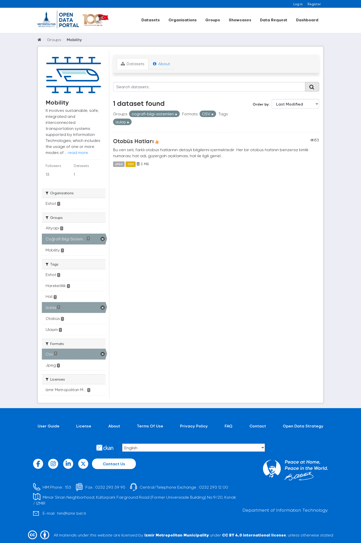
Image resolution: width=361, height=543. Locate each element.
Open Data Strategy (303, 425)
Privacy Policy (194, 425)
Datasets (150, 19)
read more (78, 152)
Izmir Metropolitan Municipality (176, 534)
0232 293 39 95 (110, 487)
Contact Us (114, 463)
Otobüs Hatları (133, 141)
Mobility (74, 39)
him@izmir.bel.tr (71, 513)
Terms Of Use (150, 425)
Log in (298, 4)
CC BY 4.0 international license (254, 534)
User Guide (48, 425)
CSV (131, 164)
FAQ (228, 425)
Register (314, 4)
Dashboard (307, 19)
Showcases (240, 19)
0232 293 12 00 (213, 487)
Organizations (182, 19)
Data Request (273, 19)
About (161, 63)
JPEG (119, 164)
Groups (212, 19)
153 (68, 487)
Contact (257, 425)
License (83, 425)
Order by (261, 104)
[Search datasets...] (209, 87)
